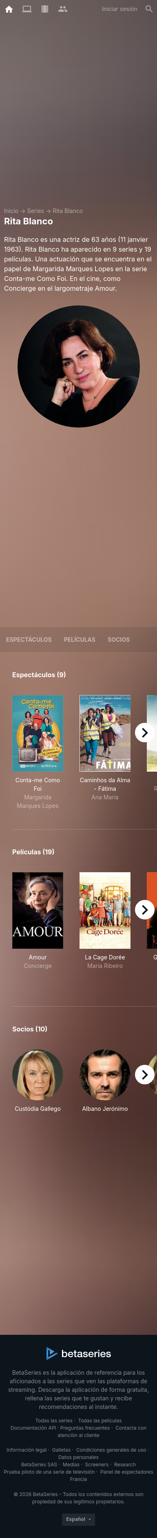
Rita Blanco (68, 210)
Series (35, 210)
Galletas (61, 1450)
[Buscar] (149, 9)
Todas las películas (100, 1420)
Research (125, 1464)
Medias (71, 1464)
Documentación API (33, 1428)
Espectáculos (29, 639)
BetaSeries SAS (39, 1464)
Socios (119, 639)
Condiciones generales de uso (111, 1450)
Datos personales (78, 1457)
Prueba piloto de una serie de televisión (49, 1472)
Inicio (11, 210)
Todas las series (53, 1420)
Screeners (97, 1464)
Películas (79, 639)
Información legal (26, 1450)
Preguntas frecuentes (85, 1428)
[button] (37, 1081)
